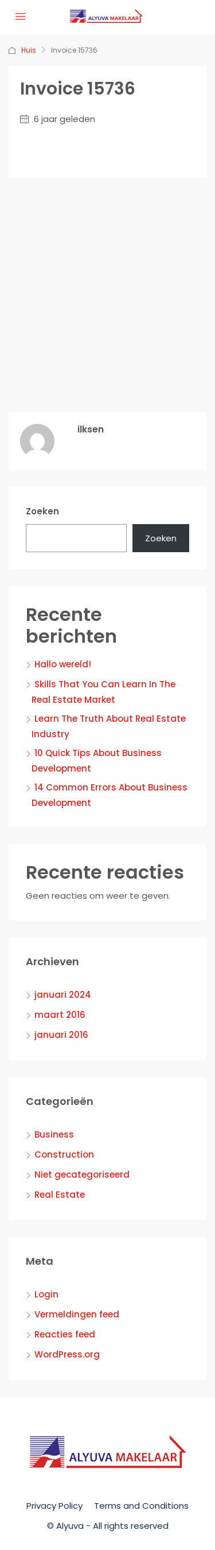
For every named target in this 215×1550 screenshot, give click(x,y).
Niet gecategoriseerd (82, 1175)
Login (46, 1294)
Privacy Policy (54, 1506)
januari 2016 (61, 1035)
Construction (64, 1154)
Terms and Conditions (141, 1506)
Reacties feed (64, 1334)
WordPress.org (67, 1354)
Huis (28, 50)
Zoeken (42, 511)
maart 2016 (59, 1015)
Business (54, 1134)
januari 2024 (62, 995)
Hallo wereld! (62, 664)
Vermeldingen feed (76, 1314)
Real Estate (59, 1195)
